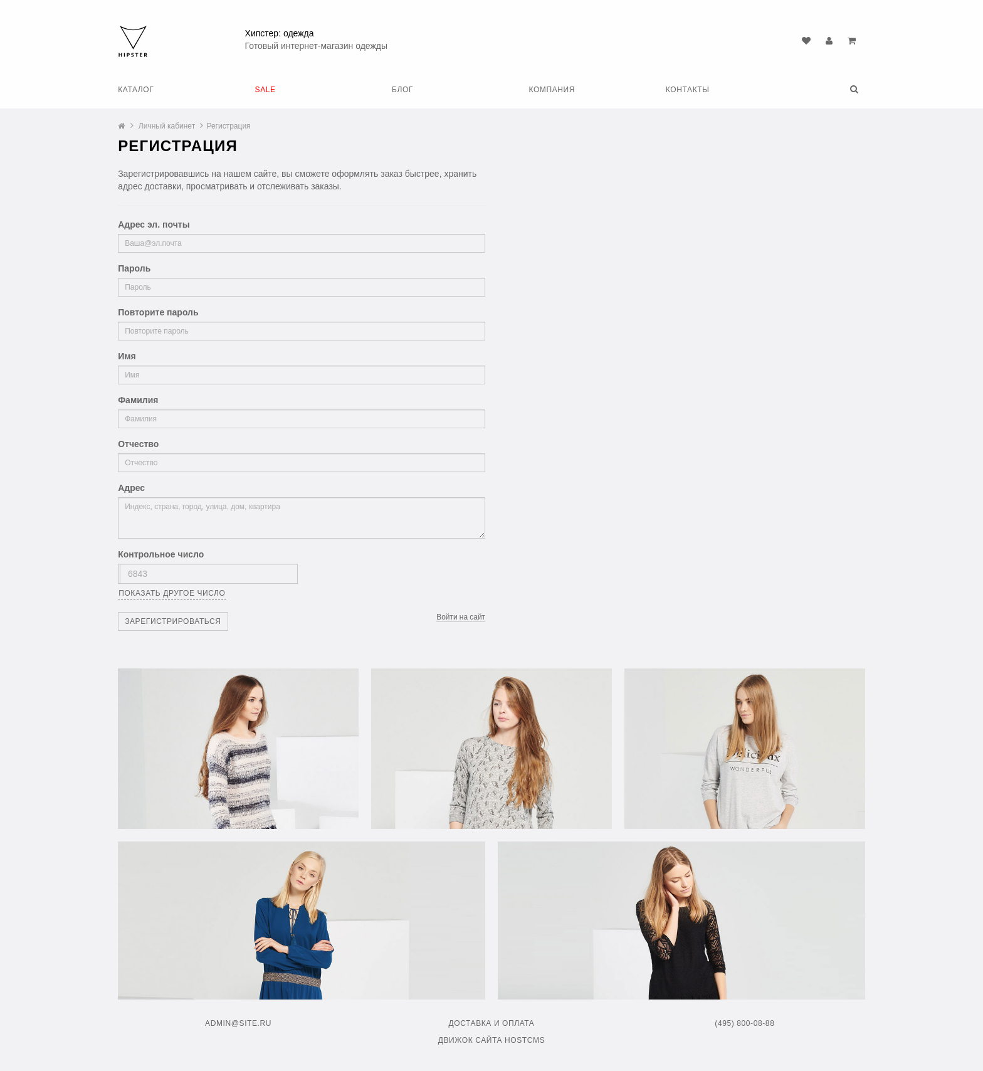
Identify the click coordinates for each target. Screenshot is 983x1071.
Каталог (136, 89)
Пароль (134, 268)
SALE (265, 89)
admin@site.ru (238, 1023)
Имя (127, 356)
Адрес (131, 488)
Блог (402, 89)
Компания (551, 89)
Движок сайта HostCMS (491, 1040)
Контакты (688, 89)
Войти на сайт (460, 617)
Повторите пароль (158, 312)
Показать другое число (171, 593)
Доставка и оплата (491, 1023)
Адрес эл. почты (153, 224)
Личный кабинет (167, 126)
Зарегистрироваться (173, 621)
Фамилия (138, 400)
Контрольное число (161, 554)
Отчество (138, 444)
